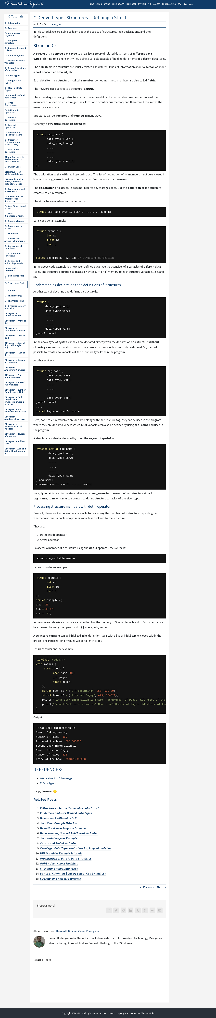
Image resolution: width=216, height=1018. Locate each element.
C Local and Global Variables (58, 843)
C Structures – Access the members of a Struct (69, 808)
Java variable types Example (58, 838)
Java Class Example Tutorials (58, 823)
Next (160, 887)
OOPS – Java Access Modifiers (59, 863)
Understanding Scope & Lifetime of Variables (69, 833)
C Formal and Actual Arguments (60, 878)
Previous (148, 887)
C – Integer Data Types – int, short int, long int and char (75, 848)
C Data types (48, 783)
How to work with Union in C (58, 818)
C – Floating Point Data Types (59, 868)
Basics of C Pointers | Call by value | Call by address (73, 873)
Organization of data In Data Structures (65, 858)
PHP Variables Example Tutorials (61, 853)
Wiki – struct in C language (56, 778)
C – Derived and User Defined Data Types (66, 813)
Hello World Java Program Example (63, 828)
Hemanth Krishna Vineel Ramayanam (78, 931)
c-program (56, 24)
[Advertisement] (193, 69)
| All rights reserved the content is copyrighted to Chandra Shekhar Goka (118, 1013)
